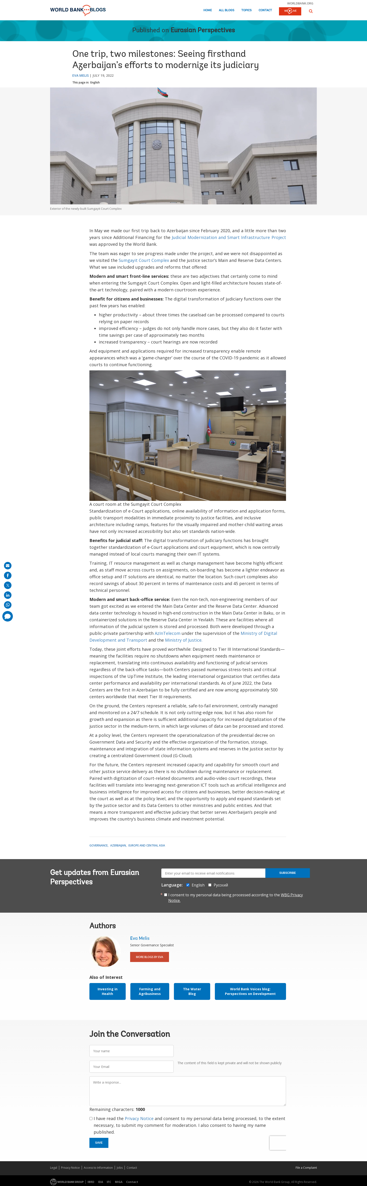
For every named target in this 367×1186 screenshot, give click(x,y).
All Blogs (226, 10)
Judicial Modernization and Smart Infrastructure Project (229, 237)
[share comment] (7, 616)
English (95, 82)
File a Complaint (306, 1168)
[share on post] (7, 585)
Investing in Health (107, 991)
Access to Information (98, 1168)
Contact (265, 10)
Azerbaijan (118, 845)
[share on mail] (7, 565)
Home (207, 10)
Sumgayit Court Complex (144, 260)
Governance (98, 845)
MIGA (118, 1182)
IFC (109, 1182)
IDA (100, 1182)
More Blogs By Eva (149, 957)
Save (99, 1142)
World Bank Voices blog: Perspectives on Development (250, 991)
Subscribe (287, 873)
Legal (53, 1168)
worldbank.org (300, 3)
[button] (311, 11)
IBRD (91, 1182)
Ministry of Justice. (183, 640)
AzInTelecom (167, 633)
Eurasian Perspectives (203, 30)
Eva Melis (80, 75)
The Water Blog (192, 991)
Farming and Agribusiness (150, 991)
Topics (246, 10)
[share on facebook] (7, 575)
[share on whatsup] (7, 605)
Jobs (120, 1168)
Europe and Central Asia (146, 845)
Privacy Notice (139, 1118)
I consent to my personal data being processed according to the (235, 897)
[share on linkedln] (7, 595)
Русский (221, 885)
